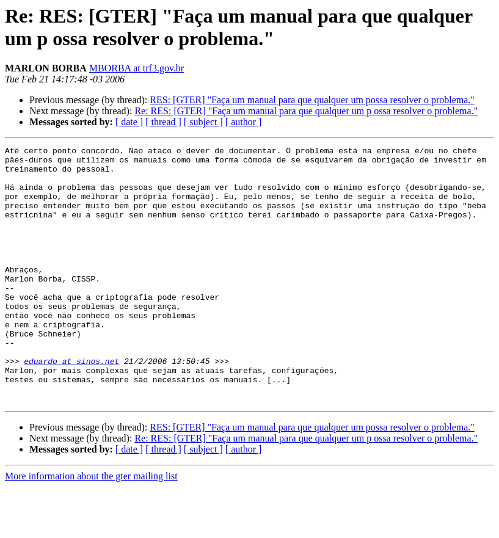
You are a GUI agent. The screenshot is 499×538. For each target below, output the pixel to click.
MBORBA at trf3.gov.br (136, 68)
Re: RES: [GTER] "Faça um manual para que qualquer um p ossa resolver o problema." (306, 111)
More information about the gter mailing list (91, 527)
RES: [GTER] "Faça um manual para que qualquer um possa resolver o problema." (312, 100)
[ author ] (243, 122)
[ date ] (129, 122)
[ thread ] (163, 122)
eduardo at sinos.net (71, 404)
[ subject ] (203, 122)
